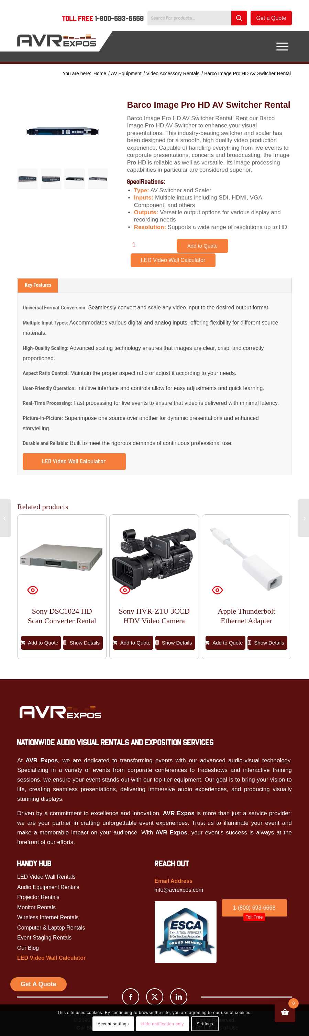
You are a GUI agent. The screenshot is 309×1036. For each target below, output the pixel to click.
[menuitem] (103, 19)
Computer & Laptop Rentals (51, 928)
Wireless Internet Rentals (48, 917)
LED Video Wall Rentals (46, 877)
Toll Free (103, 18)
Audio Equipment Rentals (48, 887)
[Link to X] (154, 996)
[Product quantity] (134, 245)
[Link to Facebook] (130, 996)
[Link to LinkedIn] (178, 996)
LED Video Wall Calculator (173, 260)
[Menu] (282, 46)
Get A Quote (38, 984)
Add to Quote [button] (39, 643)
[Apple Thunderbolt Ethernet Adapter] (5, 518)
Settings (205, 1024)
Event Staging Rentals (44, 938)
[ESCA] (186, 932)
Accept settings (113, 1024)
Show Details (81, 643)
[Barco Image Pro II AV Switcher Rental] (303, 518)
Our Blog (28, 948)
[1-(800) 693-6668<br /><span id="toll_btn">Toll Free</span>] (254, 908)
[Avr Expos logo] (60, 712)
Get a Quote (271, 18)
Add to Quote (202, 246)
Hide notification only (162, 1024)
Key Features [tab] (38, 285)
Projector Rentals (38, 897)
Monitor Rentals (36, 907)
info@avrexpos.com (179, 890)
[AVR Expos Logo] (56, 46)
